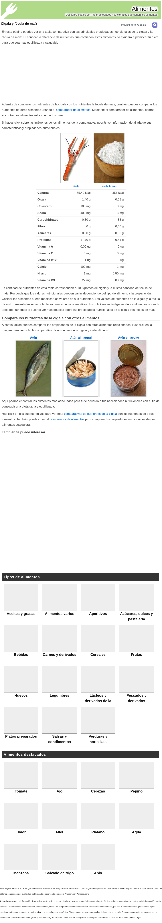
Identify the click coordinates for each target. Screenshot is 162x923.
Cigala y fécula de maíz (19, 23)
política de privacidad (118, 917)
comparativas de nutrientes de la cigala (90, 414)
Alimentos (145, 8)
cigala (76, 186)
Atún (33, 337)
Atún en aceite (128, 337)
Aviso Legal (135, 917)
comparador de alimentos (73, 110)
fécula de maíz (109, 186)
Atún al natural (81, 337)
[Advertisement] (81, 72)
